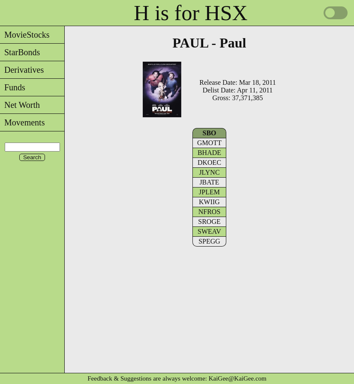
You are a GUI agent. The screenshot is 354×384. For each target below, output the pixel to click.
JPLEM (209, 192)
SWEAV (209, 231)
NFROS (209, 211)
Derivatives (22, 69)
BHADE (209, 152)
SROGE (209, 221)
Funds (12, 87)
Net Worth (20, 105)
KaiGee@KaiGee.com (238, 378)
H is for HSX (190, 13)
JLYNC (209, 172)
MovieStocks (25, 34)
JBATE (209, 182)
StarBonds (20, 52)
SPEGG (209, 241)
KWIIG (209, 201)
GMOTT (209, 142)
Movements (22, 122)
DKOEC (209, 162)
